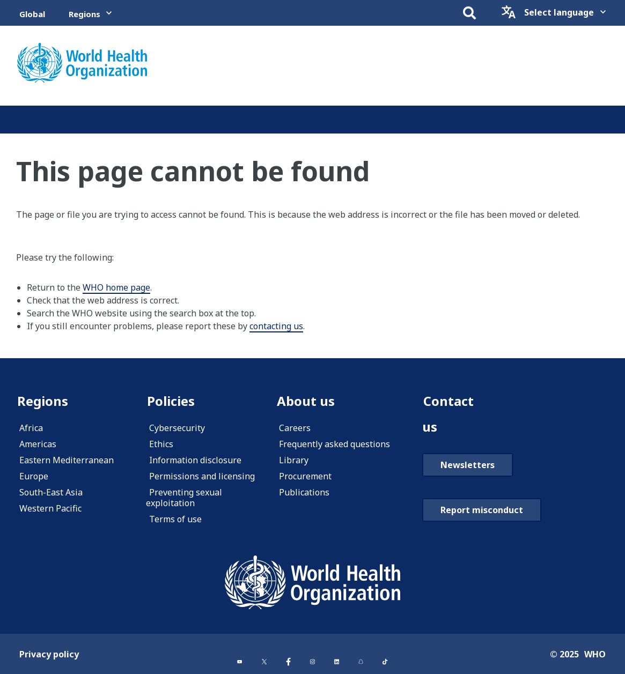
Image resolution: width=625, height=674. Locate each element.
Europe (33, 476)
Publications (304, 492)
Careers (295, 428)
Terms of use (175, 519)
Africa (31, 428)
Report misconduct (481, 510)
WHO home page (116, 287)
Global (32, 14)
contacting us (276, 326)
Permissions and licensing (202, 476)
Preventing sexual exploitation (184, 497)
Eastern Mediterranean (66, 460)
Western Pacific (50, 508)
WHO (595, 654)
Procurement (305, 476)
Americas (37, 444)
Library (293, 460)
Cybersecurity (177, 428)
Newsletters (467, 465)
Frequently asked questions (334, 444)
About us (306, 401)
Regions (84, 14)
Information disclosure (195, 460)
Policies (171, 401)
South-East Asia (51, 492)
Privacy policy (49, 654)
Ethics (161, 444)
